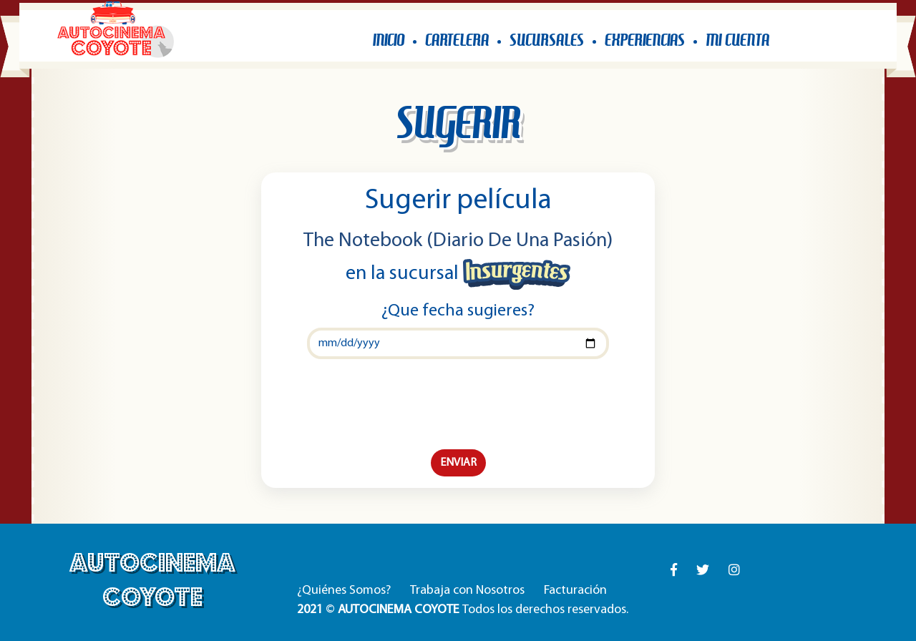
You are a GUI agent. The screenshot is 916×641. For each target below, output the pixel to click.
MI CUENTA (737, 39)
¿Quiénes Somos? (344, 590)
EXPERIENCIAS (645, 39)
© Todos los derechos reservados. (462, 610)
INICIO (388, 39)
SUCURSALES (547, 39)
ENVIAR (458, 463)
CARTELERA (457, 39)
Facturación (575, 590)
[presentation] (458, 404)
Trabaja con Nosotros (467, 590)
